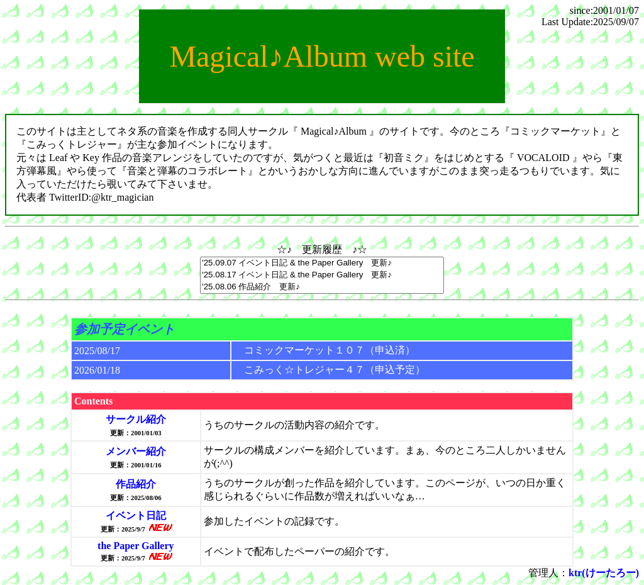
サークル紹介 (136, 419)
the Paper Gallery (135, 545)
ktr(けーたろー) (604, 572)
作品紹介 (136, 484)
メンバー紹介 (136, 451)
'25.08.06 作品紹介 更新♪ (322, 287)
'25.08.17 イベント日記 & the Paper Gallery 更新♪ (322, 275)
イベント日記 (136, 515)
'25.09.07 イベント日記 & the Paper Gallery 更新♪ (322, 263)
